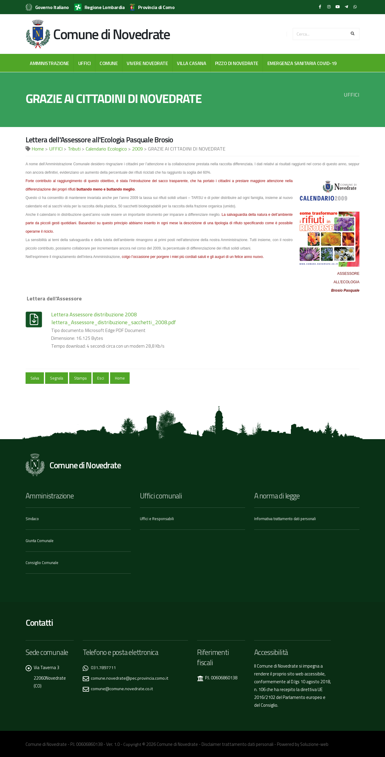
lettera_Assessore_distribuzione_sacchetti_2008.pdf (113, 322)
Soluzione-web (314, 743)
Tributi (74, 148)
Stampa (80, 378)
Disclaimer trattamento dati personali (237, 743)
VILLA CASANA (191, 63)
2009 (137, 148)
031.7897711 (103, 666)
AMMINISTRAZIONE (49, 63)
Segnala (56, 378)
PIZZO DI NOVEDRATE (236, 63)
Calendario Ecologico (106, 148)
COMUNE (109, 63)
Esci (100, 378)
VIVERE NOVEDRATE (147, 63)
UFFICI (84, 63)
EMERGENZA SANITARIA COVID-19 (302, 63)
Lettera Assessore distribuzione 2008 (94, 314)
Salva (34, 378)
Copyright (132, 743)
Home (38, 148)
